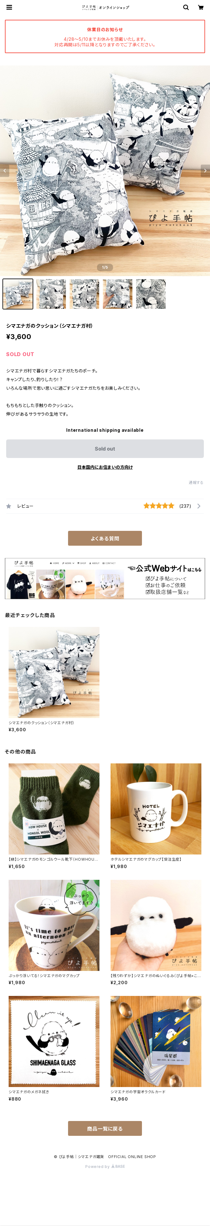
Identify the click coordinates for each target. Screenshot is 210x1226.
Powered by (105, 1166)
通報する (196, 482)
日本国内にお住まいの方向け (105, 467)
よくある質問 (105, 538)
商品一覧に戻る (105, 1129)
